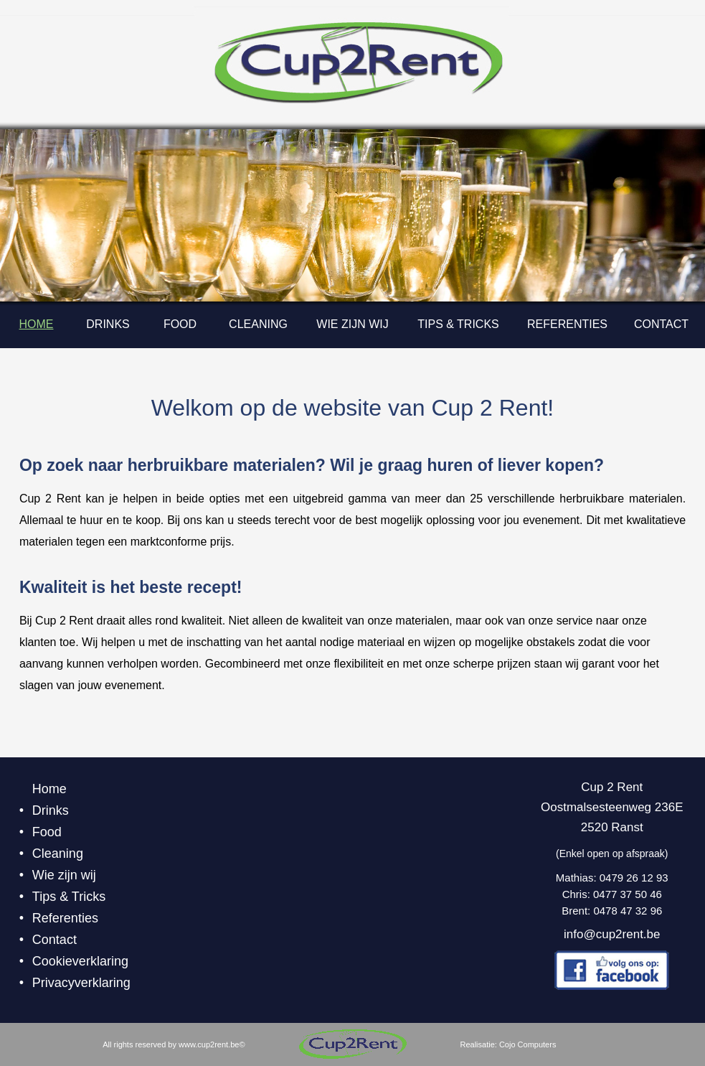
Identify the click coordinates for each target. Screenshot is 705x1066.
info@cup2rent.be (612, 934)
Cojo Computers (527, 1044)
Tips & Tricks (458, 324)
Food (180, 324)
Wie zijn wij (352, 324)
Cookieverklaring (80, 961)
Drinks (107, 324)
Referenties (567, 324)
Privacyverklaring (81, 983)
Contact (661, 324)
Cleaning (258, 324)
